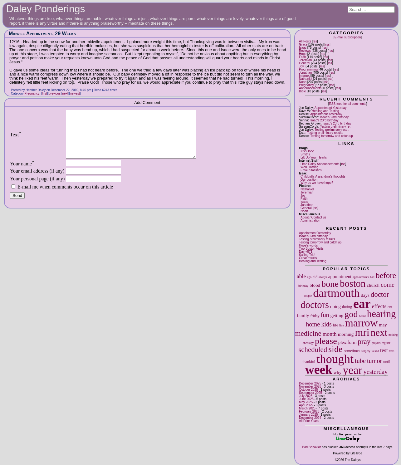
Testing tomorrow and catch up (332, 136)
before (386, 275)
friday (314, 316)
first (44, 93)
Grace (303, 44)
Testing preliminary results (325, 133)
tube (360, 360)
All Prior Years (309, 421)
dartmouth (336, 293)
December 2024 (310, 417)
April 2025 (306, 405)
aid (315, 277)
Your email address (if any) (37, 180)
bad (372, 277)
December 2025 (310, 383)
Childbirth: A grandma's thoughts (323, 176)
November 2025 (310, 386)
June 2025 (306, 399)
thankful (308, 362)
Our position (309, 179)
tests (391, 351)
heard (362, 316)
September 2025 (310, 392)
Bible (302, 91)
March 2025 (307, 408)
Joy (301, 66)
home (313, 324)
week (318, 370)
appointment (340, 276)
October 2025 (308, 389)
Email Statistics (311, 170)
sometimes (352, 351)
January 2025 (308, 414)
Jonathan (305, 72)
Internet (304, 75)
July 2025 (305, 396)
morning (346, 334)
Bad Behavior (311, 447)
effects (379, 306)
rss (315, 41)
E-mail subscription (348, 37)
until (386, 362)
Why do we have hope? (317, 182)
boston (352, 283)
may (383, 324)
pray (364, 341)
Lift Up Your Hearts (314, 157)
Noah (302, 82)
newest (75, 93)
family (303, 315)
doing (335, 306)
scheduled (312, 350)
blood (315, 285)
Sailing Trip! (307, 255)
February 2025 (309, 411)
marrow (361, 323)
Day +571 (305, 251)
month (330, 334)
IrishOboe (307, 151)
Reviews (305, 50)
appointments (361, 277)
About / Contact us (313, 217)
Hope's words (308, 245)
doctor (380, 294)
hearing (381, 313)
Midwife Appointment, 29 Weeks (42, 33)
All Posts (305, 41)
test (384, 350)
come (387, 284)
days (365, 295)
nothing (393, 334)
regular (386, 343)
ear (362, 304)
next (379, 332)
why (338, 372)
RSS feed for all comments (347, 103)
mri (362, 332)
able (301, 276)
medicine (308, 333)
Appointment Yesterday (331, 108)
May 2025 (306, 402)
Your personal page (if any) (37, 188)
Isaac (302, 47)
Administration (310, 220)
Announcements (310, 88)
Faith (302, 57)
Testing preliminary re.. (335, 126)
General (304, 63)
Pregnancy (306, 85)
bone (330, 284)
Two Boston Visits (311, 248)
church (373, 285)
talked (375, 351)
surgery (365, 351)
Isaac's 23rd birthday (334, 117)
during (347, 307)
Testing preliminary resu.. (332, 129)
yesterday (376, 371)
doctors (315, 304)
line (341, 325)
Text (15, 139)
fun (325, 314)
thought (335, 358)
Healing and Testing (325, 111)
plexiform (347, 342)
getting (336, 315)
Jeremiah (305, 60)
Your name (22, 173)
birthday (303, 285)
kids (326, 324)
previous (55, 93)
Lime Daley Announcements (320, 164)
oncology (308, 343)
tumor (374, 360)
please (326, 341)
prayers (376, 343)
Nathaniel (305, 79)
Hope (302, 54)
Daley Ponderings (45, 8)
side (335, 349)
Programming (308, 69)
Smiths (305, 154)
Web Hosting (309, 167)
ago (309, 277)
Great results (308, 258)
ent (390, 307)
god (351, 314)
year (352, 370)
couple (308, 295)
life (335, 325)
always (323, 277)
